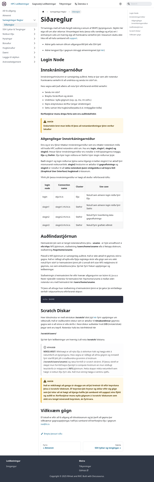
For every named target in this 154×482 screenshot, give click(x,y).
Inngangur (11, 466)
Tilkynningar (65, 3)
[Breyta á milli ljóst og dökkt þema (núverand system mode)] (120, 4)
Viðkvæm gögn (135, 34)
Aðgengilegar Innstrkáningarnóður (140, 21)
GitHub (83, 470)
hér (102, 50)
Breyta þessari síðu (51, 433)
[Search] (139, 4)
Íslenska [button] (80, 3)
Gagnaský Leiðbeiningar (44, 3)
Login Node (133, 13)
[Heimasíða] (43, 12)
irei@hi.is (45, 424)
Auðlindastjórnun (136, 27)
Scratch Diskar (134, 31)
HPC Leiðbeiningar (20, 3)
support (73, 38)
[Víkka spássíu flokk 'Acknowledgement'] (34, 62)
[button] (19, 20)
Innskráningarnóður (137, 17)
